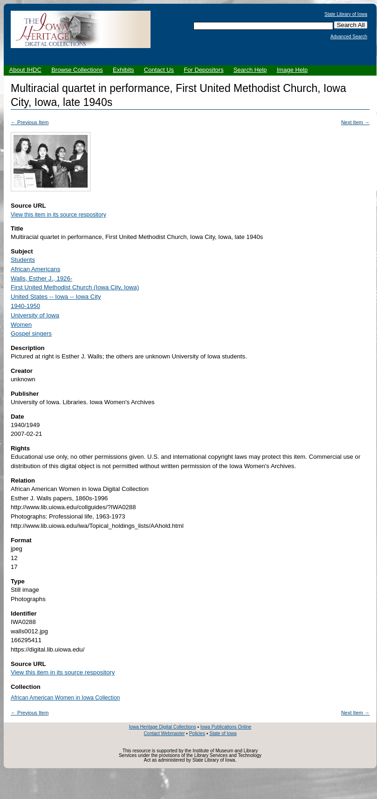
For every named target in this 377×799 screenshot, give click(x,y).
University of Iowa (35, 315)
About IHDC (25, 69)
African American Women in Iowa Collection (65, 697)
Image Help (292, 69)
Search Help (250, 69)
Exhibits (123, 69)
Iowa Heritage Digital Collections (162, 726)
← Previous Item (29, 122)
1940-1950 (25, 305)
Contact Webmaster (164, 733)
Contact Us (159, 69)
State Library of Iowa (345, 14)
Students (23, 259)
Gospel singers (31, 333)
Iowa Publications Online (226, 726)
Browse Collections (77, 69)
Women (21, 324)
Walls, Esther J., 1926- (41, 278)
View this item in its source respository (58, 214)
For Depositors (203, 69)
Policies (197, 733)
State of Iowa (222, 733)
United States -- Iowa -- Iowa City (56, 296)
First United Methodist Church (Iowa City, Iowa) (75, 287)
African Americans (35, 269)
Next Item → (355, 122)
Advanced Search (348, 37)
